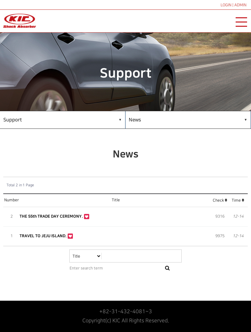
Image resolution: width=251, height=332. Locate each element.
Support (12, 120)
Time (238, 200)
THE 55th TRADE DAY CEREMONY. (52, 216)
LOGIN (226, 5)
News (135, 120)
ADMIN (240, 5)
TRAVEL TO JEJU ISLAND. (44, 236)
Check (220, 200)
